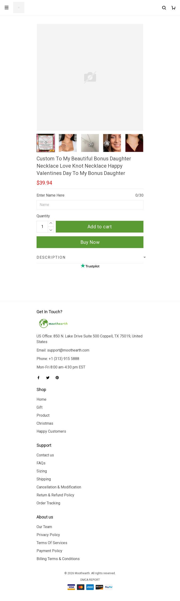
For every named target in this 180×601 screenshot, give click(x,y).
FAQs (41, 463)
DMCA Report (90, 579)
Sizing (42, 471)
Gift (39, 407)
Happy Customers (51, 431)
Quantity (43, 216)
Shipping (44, 479)
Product (43, 415)
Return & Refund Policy (55, 495)
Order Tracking (48, 503)
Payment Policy (49, 551)
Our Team (44, 527)
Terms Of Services (52, 543)
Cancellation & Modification (59, 487)
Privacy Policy (48, 535)
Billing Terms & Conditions (58, 559)
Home (41, 399)
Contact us (45, 455)
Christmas (45, 423)
